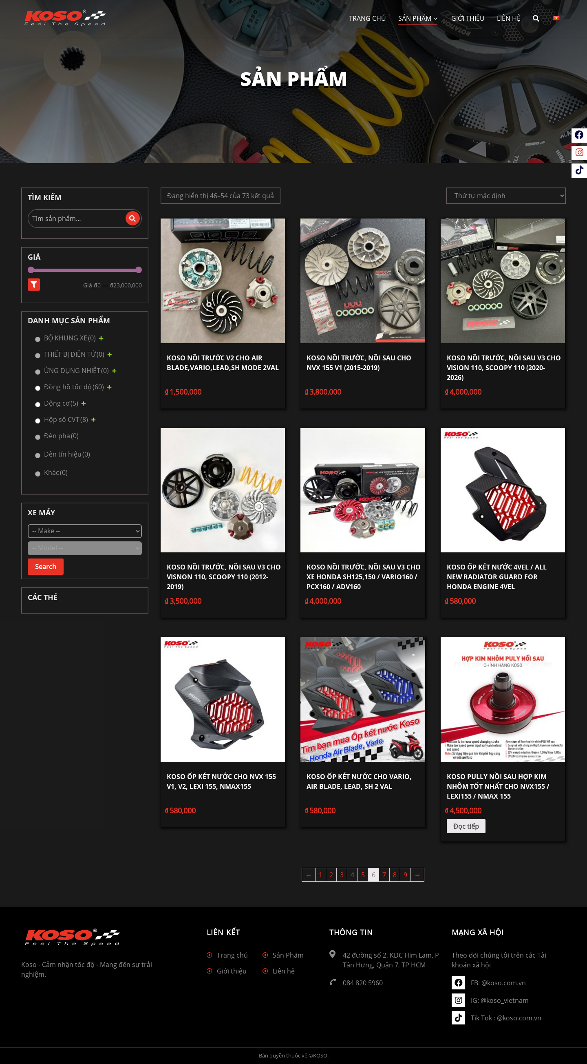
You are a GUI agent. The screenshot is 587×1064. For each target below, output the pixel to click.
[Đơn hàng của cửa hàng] (506, 196)
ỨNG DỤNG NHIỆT (76, 370)
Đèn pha (61, 435)
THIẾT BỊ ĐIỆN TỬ (74, 354)
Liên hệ (509, 18)
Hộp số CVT (66, 419)
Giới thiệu (468, 18)
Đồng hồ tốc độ (74, 386)
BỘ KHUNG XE (70, 337)
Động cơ (61, 403)
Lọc (34, 284)
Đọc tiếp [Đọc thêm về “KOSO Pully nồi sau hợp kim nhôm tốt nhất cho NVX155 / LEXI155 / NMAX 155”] (466, 826)
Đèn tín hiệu (67, 454)
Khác (56, 472)
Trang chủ (367, 18)
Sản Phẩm (417, 18)
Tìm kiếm (133, 218)
